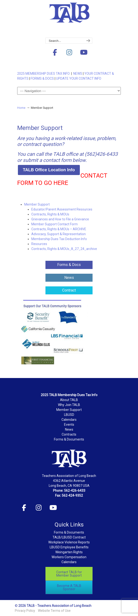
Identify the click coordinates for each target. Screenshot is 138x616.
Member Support (37, 204)
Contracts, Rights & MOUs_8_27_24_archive (64, 249)
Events (69, 424)
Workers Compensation (69, 557)
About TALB (69, 400)
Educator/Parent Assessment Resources (61, 209)
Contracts (69, 434)
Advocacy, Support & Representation (58, 234)
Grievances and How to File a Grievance (60, 219)
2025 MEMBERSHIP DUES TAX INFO (44, 73)
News (69, 429)
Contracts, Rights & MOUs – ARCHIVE (58, 229)
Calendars (69, 419)
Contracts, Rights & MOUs (50, 214)
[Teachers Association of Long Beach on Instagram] (69, 52)
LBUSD (69, 415)
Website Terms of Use (54, 610)
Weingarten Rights (69, 552)
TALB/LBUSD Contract (69, 537)
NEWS (77, 73)
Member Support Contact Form (54, 224)
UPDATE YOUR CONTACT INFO (78, 78)
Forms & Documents (69, 439)
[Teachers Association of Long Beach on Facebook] (54, 52)
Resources (39, 244)
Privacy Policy (25, 610)
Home (21, 107)
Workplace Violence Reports (69, 542)
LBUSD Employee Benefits (69, 547)
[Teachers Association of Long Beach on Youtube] (83, 52)
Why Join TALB (69, 405)
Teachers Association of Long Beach (69, 19)
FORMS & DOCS (42, 78)
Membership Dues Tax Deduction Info (59, 239)
